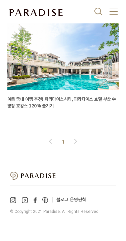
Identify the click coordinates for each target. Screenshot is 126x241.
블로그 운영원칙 (71, 199)
